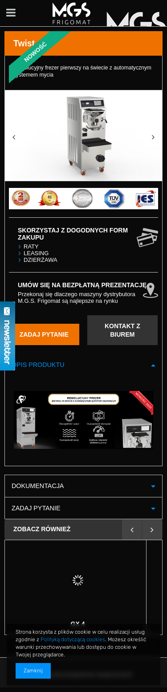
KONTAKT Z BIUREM (122, 330)
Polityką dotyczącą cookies (73, 639)
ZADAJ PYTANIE (44, 334)
